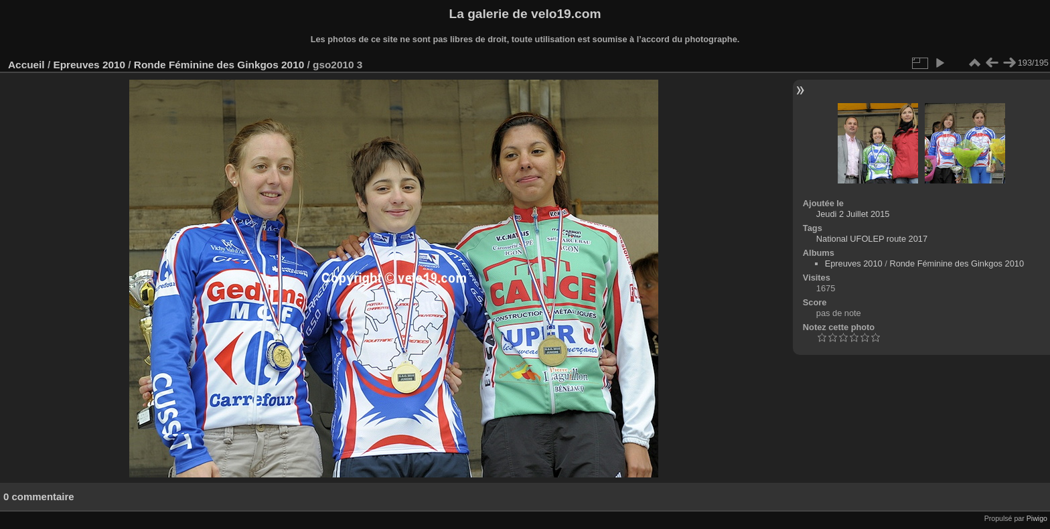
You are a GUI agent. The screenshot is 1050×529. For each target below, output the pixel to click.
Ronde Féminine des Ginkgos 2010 (219, 64)
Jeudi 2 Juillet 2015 (853, 214)
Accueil (26, 64)
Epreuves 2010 (89, 64)
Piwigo (1037, 518)
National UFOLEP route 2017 (871, 239)
